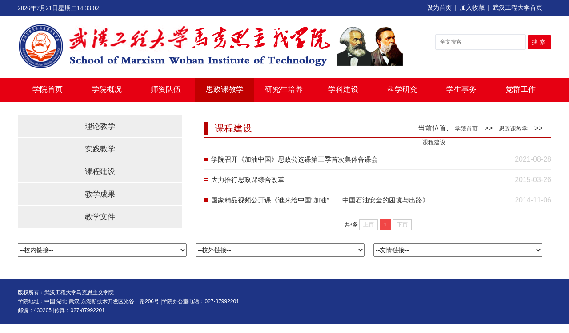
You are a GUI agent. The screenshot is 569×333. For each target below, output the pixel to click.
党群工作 (520, 89)
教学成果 (100, 194)
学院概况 (107, 89)
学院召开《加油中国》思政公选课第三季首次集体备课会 (294, 159)
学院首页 (47, 89)
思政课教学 (225, 89)
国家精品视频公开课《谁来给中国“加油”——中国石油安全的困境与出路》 (320, 200)
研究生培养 (284, 89)
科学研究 (402, 89)
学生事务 (461, 89)
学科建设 (343, 89)
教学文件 (100, 217)
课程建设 (100, 171)
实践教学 (100, 149)
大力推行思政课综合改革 (247, 179)
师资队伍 (166, 89)
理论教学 (100, 126)
